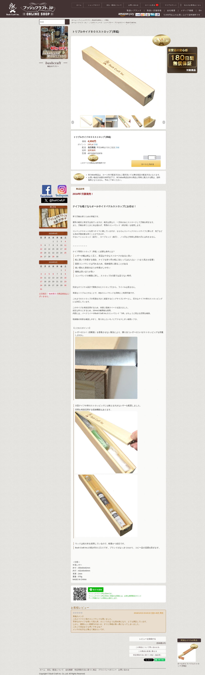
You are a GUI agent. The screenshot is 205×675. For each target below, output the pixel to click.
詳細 (96, 144)
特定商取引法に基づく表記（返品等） (147, 655)
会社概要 (171, 10)
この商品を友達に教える (147, 651)
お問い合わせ (132, 5)
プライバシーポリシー (107, 670)
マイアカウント (169, 5)
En (200, 10)
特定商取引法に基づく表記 (85, 670)
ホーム (77, 5)
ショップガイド (92, 5)
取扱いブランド (134, 10)
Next (164, 122)
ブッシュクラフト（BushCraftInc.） (90, 20)
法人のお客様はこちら (190, 5)
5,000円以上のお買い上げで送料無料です (182, 15)
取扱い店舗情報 (154, 10)
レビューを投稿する (147, 639)
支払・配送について (112, 5)
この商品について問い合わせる (148, 647)
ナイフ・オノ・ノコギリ (86, 23)
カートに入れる (146, 163)
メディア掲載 (187, 10)
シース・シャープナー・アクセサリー (110, 23)
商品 (107, 20)
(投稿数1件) (161, 643)
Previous (73, 122)
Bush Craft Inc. (131, 23)
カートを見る (150, 5)
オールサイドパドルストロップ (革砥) (188, 665)
